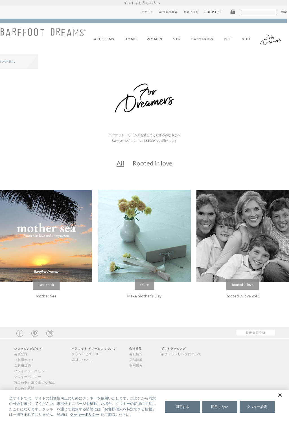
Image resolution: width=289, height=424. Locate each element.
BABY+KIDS (205, 39)
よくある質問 (24, 388)
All (120, 163)
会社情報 (136, 354)
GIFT (248, 39)
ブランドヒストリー (87, 354)
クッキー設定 (257, 407)
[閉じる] (280, 395)
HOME (133, 39)
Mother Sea (46, 295)
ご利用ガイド (24, 359)
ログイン (149, 12)
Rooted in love (152, 163)
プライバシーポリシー (31, 371)
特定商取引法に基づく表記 (34, 382)
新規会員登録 (170, 12)
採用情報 (136, 365)
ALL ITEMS (106, 39)
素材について (82, 359)
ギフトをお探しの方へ (144, 3)
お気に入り (193, 12)
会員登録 (21, 354)
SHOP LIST (216, 12)
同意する (182, 407)
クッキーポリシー (27, 376)
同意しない (219, 407)
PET (230, 39)
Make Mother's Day (144, 295)
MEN (179, 39)
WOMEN (157, 39)
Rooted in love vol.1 (242, 295)
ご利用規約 (22, 365)
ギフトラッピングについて (181, 354)
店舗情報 (136, 359)
